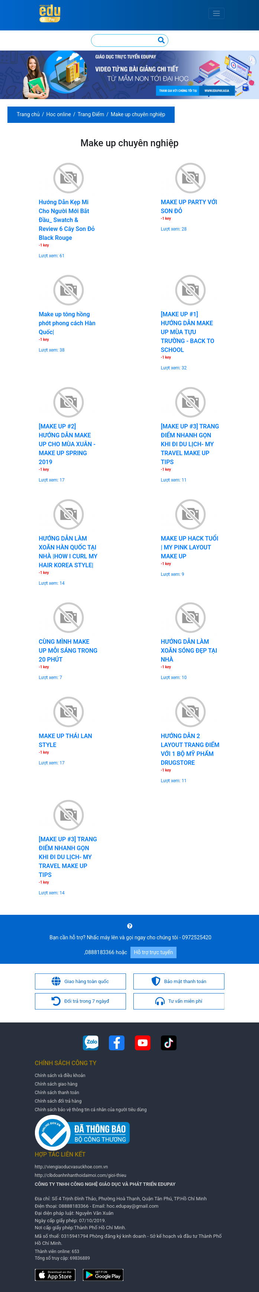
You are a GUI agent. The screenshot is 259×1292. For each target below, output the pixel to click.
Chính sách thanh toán (57, 1092)
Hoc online (58, 114)
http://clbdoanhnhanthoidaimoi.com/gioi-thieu (80, 1175)
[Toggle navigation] (216, 13)
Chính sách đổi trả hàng (58, 1101)
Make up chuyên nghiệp (138, 114)
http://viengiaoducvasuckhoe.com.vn (71, 1166)
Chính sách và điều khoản (60, 1075)
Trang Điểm (91, 114)
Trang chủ (28, 114)
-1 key (44, 245)
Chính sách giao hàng (56, 1084)
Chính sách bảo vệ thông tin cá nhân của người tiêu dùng (91, 1109)
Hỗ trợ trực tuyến (153, 952)
